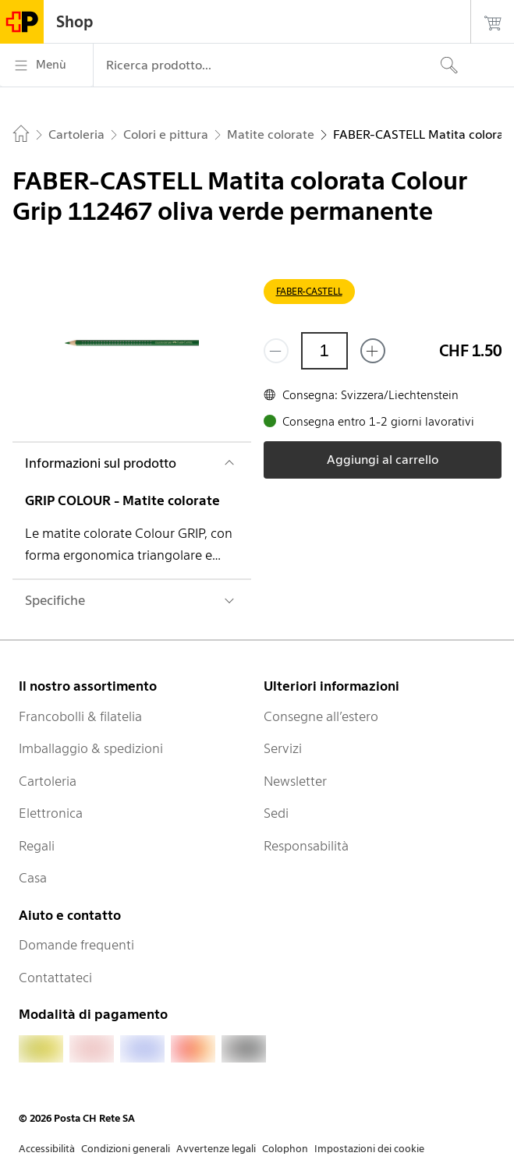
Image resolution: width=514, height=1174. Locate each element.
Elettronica (51, 813)
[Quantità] (324, 351)
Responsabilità (306, 846)
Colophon (285, 1149)
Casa (33, 878)
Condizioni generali (125, 1149)
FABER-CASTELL (309, 291)
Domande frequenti (76, 945)
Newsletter (295, 781)
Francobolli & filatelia (80, 716)
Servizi (283, 748)
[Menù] (46, 65)
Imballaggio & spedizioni (91, 748)
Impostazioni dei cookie (369, 1149)
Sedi (276, 813)
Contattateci (55, 977)
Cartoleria (47, 781)
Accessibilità (47, 1149)
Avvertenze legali (216, 1149)
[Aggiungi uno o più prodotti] (372, 350)
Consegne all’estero (321, 716)
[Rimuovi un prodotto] (276, 350)
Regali (37, 846)
